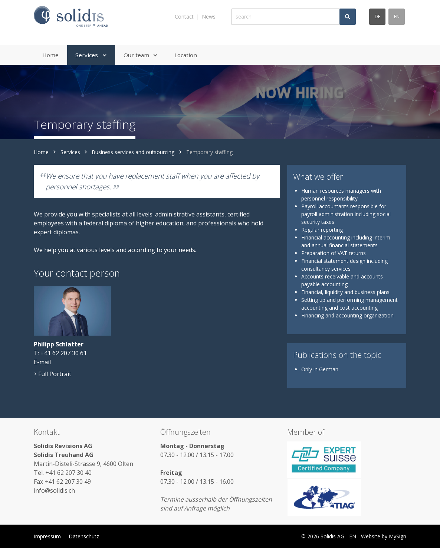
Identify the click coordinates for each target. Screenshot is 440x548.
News (209, 16)
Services (70, 152)
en (397, 16)
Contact (184, 16)
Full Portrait (52, 374)
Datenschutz (84, 536)
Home (41, 152)
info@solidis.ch (54, 490)
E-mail (42, 362)
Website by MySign (383, 536)
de (377, 16)
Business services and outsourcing (133, 152)
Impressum (47, 536)
